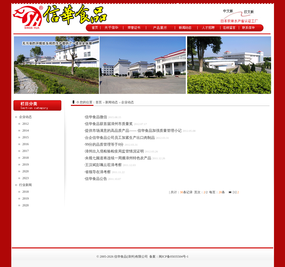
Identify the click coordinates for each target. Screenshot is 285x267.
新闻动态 (111, 102)
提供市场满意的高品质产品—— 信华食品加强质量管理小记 (133, 131)
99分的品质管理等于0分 (104, 144)
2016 (25, 144)
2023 (25, 178)
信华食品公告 (96, 179)
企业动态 (25, 117)
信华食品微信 (96, 117)
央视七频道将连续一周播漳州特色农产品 (118, 158)
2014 (25, 130)
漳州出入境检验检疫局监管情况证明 (114, 151)
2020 (25, 171)
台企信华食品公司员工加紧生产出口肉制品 (120, 138)
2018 (25, 158)
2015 (25, 137)
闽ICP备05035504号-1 (173, 256)
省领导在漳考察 (98, 172)
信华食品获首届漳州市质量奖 (109, 124)
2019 (25, 164)
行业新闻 (25, 185)
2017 (25, 151)
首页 (99, 102)
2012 (25, 124)
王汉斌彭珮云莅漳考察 (103, 165)
